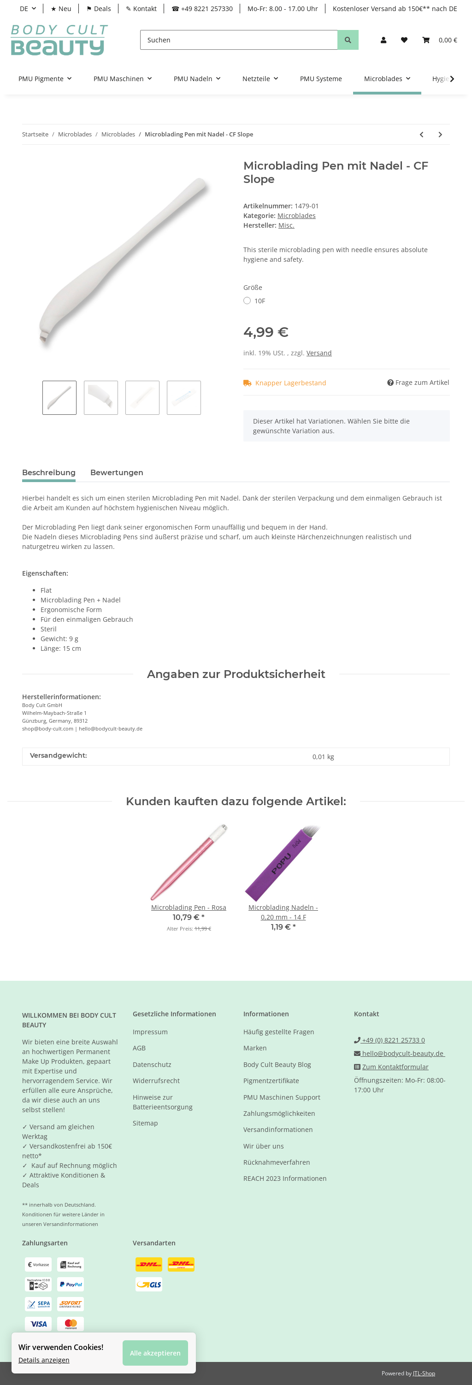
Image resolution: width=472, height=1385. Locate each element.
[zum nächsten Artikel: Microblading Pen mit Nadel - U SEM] (440, 134)
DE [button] (24, 8)
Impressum (150, 1031)
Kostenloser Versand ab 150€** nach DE (395, 8)
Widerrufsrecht (156, 1080)
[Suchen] (239, 40)
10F (259, 300)
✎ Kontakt (141, 8)
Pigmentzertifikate (271, 1080)
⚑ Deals (98, 8)
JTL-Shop (424, 1373)
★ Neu (61, 8)
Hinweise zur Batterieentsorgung (163, 1102)
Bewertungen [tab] (116, 472)
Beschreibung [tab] (49, 472)
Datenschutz (152, 1064)
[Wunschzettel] (404, 40)
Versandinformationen (278, 1129)
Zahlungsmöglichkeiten (279, 1113)
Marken (255, 1047)
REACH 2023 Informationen (285, 1178)
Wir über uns (263, 1146)
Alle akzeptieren (155, 1353)
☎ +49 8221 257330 (202, 8)
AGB (139, 1047)
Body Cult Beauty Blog (277, 1064)
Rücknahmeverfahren (276, 1162)
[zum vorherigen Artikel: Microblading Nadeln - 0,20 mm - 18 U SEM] (421, 134)
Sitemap (145, 1123)
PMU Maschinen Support (281, 1097)
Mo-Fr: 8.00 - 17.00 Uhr (283, 8)
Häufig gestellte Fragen (278, 1031)
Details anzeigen (44, 1359)
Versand (319, 352)
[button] (383, 40)
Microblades (296, 215)
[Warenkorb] (440, 40)
